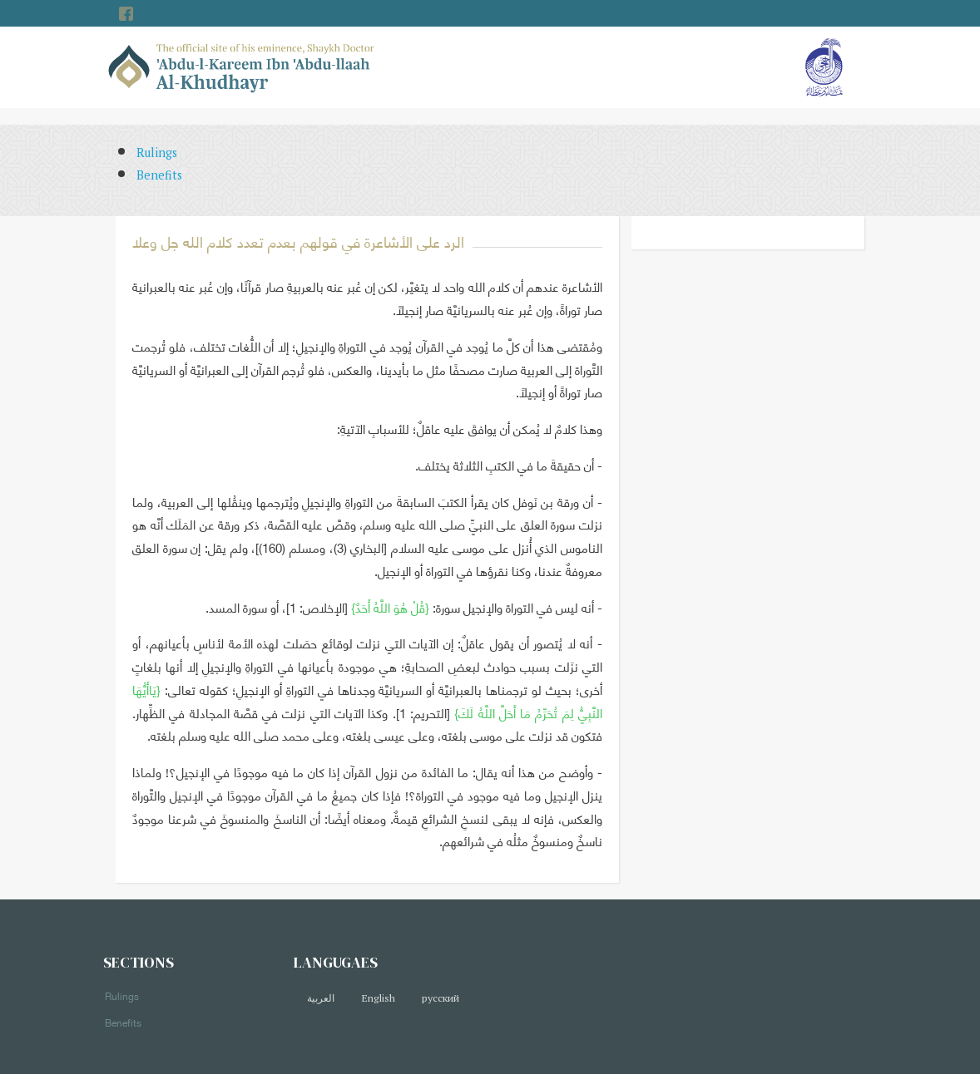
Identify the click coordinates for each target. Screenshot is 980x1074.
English (378, 998)
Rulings (156, 152)
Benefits (159, 175)
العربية (320, 998)
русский (440, 998)
